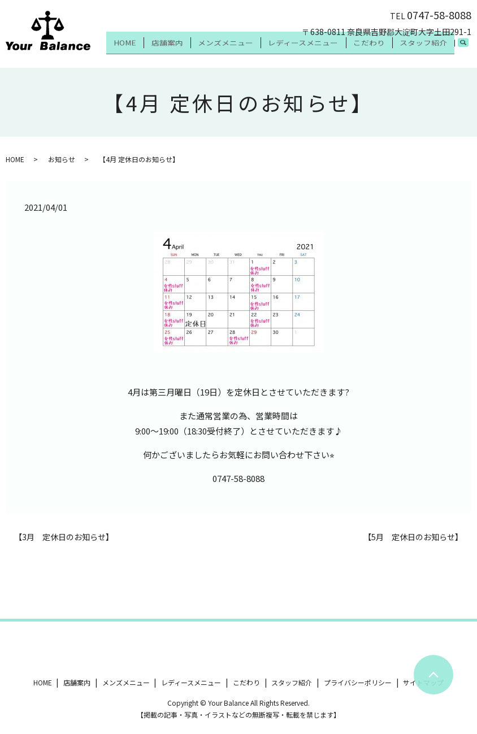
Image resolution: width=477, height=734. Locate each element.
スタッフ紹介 (426, 49)
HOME (163, 49)
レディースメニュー (320, 49)
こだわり (379, 49)
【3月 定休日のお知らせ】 (64, 537)
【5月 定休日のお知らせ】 (413, 537)
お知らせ (61, 159)
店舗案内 (198, 49)
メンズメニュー (249, 49)
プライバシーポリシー (358, 682)
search (469, 50)
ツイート (21, 649)
